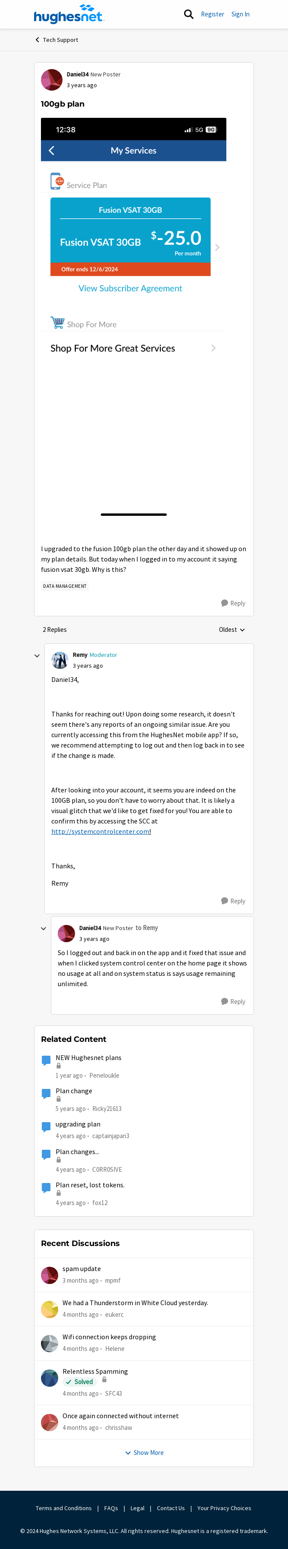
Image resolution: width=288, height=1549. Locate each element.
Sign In (241, 14)
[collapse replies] (37, 656)
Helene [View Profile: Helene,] (115, 1348)
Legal (137, 1508)
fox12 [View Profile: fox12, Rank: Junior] (99, 1203)
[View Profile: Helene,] (49, 1343)
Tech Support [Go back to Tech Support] (56, 40)
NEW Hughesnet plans (89, 1058)
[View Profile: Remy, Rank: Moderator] (60, 660)
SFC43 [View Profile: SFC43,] (113, 1393)
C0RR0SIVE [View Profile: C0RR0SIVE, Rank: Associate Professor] (107, 1169)
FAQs (111, 1508)
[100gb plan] (88, 665)
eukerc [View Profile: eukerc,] (114, 1314)
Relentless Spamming (95, 1371)
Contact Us (171, 1508)
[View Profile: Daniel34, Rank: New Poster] (52, 80)
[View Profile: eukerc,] (49, 1309)
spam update (82, 1269)
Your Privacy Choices (225, 1508)
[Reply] (233, 603)
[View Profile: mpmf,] (49, 1275)
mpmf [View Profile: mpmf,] (113, 1280)
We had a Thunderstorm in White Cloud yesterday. (135, 1303)
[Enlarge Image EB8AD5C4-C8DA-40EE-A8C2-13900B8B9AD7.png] (133, 319)
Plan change (74, 1091)
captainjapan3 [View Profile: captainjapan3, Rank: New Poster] (110, 1136)
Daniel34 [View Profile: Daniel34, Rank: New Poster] (77, 74)
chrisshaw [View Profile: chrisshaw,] (118, 1427)
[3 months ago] (81, 1280)
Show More (144, 1452)
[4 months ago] (81, 1315)
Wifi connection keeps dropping (109, 1337)
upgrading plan (78, 1124)
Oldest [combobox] (232, 630)
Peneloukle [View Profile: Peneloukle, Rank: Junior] (104, 1075)
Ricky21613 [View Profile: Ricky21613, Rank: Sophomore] (107, 1108)
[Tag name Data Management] (65, 586)
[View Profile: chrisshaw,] (49, 1422)
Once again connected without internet (121, 1416)
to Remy (146, 928)
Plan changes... (77, 1152)
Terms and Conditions (64, 1508)
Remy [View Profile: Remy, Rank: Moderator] (80, 655)
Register (212, 14)
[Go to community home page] (69, 14)
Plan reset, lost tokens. (90, 1185)
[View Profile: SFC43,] (49, 1378)
